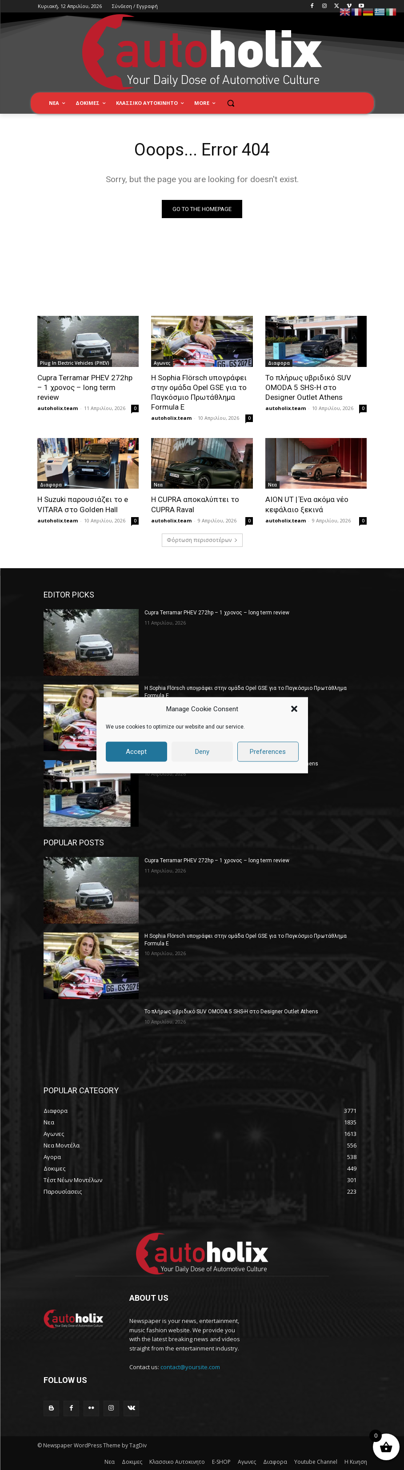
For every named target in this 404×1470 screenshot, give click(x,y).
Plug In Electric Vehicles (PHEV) (74, 363)
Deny (202, 752)
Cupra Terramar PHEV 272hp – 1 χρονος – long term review (84, 387)
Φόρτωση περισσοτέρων (202, 540)
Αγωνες (162, 363)
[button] (294, 709)
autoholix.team (57, 408)
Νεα (158, 485)
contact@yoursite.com (190, 1367)
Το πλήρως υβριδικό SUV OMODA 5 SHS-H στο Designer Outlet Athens (308, 387)
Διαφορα (279, 363)
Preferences (268, 752)
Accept (136, 752)
